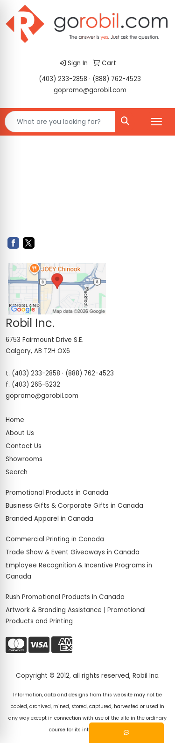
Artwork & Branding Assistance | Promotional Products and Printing (76, 616)
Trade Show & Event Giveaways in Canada (73, 552)
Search (17, 472)
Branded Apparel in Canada (49, 518)
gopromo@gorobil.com (90, 90)
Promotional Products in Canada (57, 492)
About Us (20, 433)
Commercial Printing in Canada (55, 539)
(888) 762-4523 (116, 79)
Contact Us (24, 446)
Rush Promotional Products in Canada (65, 597)
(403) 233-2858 (63, 79)
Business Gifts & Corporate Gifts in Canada (74, 505)
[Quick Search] (60, 121)
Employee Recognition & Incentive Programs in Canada (79, 571)
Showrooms (24, 459)
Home (15, 420)
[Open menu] (156, 121)
